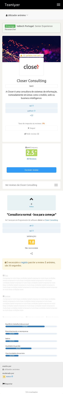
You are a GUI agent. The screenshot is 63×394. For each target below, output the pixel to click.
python (30, 111)
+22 (31, 115)
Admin (9, 376)
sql (30, 106)
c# (30, 226)
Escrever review (31, 170)
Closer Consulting (51, 220)
